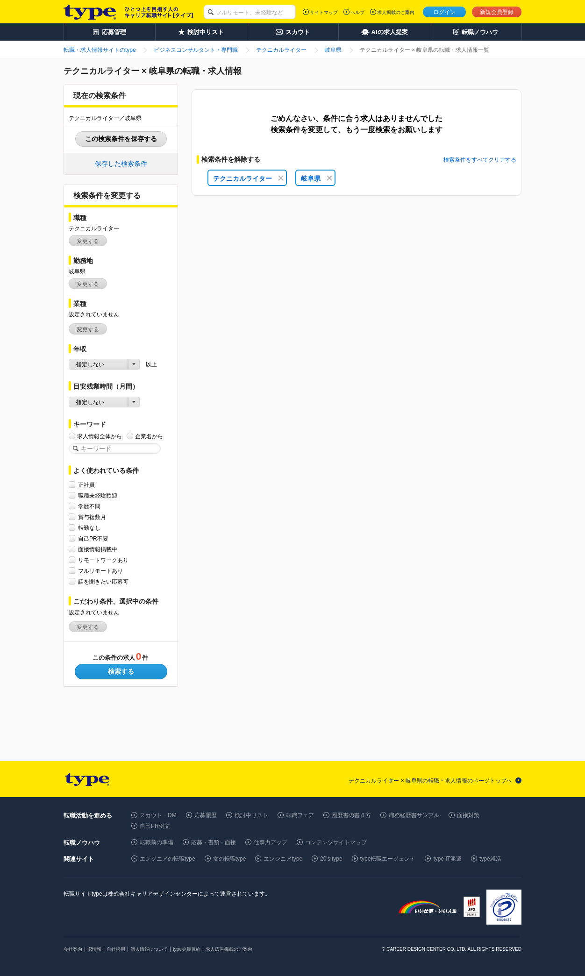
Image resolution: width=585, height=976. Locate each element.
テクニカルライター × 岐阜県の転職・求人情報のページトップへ (430, 780)
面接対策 (468, 815)
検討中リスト (251, 815)
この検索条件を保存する (121, 138)
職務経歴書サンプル (414, 815)
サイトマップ (324, 12)
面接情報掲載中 (97, 549)
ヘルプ (357, 12)
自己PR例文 (155, 826)
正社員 (86, 484)
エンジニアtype (283, 858)
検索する (121, 671)
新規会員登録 (497, 12)
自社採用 (116, 949)
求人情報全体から (99, 436)
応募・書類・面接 (213, 842)
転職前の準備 (156, 842)
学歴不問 (89, 506)
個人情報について (149, 949)
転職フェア (300, 815)
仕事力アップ (270, 842)
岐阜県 (316, 178)
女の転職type (229, 858)
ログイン (444, 12)
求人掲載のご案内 (395, 12)
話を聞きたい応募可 (103, 581)
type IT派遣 (447, 858)
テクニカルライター (248, 178)
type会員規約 (186, 949)
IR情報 (94, 949)
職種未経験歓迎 (97, 495)
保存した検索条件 (121, 163)
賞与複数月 (92, 516)
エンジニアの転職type (167, 858)
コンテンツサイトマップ (336, 842)
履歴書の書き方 (351, 815)
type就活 (490, 858)
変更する (88, 241)
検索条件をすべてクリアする (479, 160)
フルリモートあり (100, 570)
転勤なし (89, 527)
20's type (331, 858)
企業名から (149, 436)
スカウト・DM (158, 815)
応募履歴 (205, 815)
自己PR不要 (93, 538)
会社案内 (73, 949)
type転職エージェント (388, 858)
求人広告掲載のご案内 (229, 949)
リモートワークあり (103, 559)
